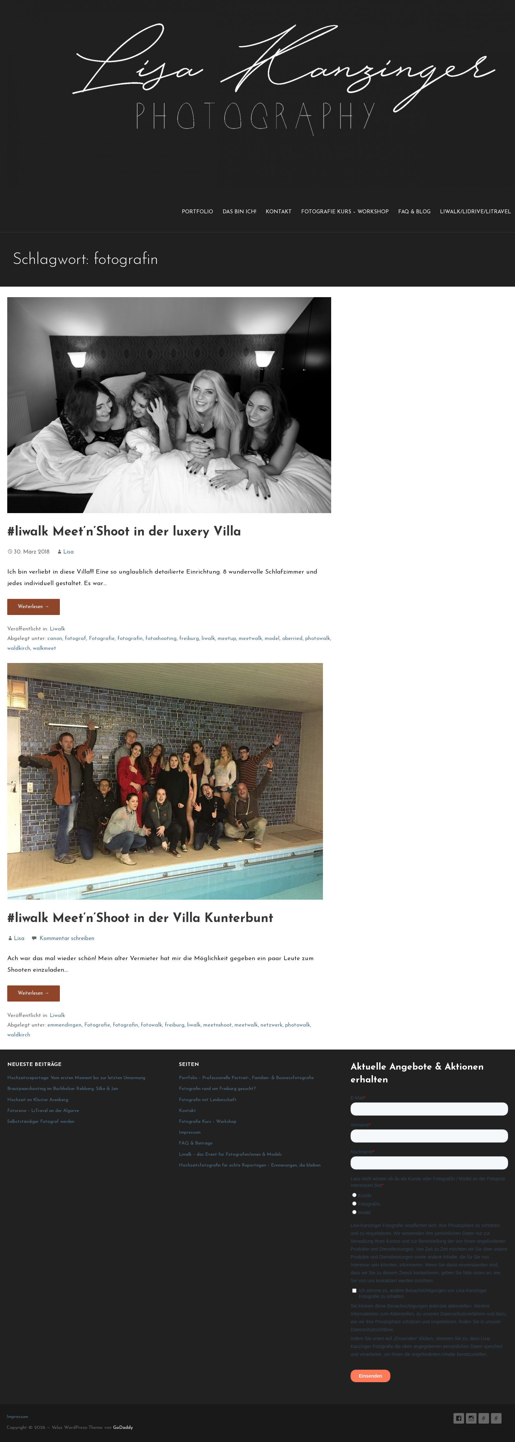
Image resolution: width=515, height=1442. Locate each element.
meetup (227, 638)
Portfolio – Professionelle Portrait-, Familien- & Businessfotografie (246, 1078)
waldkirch (18, 648)
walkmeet (44, 648)
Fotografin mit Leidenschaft (207, 1100)
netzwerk (271, 1025)
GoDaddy (123, 1427)
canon (54, 638)
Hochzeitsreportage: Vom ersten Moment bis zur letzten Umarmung (76, 1078)
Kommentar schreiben (66, 938)
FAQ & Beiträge (195, 1143)
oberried (292, 638)
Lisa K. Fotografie (459, 1418)
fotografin (130, 638)
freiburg (189, 638)
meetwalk (250, 638)
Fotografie (102, 638)
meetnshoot (217, 1025)
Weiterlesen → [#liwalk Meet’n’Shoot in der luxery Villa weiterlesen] (33, 606)
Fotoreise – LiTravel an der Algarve (43, 1110)
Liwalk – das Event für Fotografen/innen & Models (230, 1154)
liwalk (208, 638)
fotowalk (151, 1025)
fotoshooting (161, 638)
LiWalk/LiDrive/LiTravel (475, 212)
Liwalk (57, 629)
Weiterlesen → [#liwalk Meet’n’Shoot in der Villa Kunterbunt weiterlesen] (33, 993)
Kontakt (279, 212)
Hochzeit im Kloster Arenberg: (38, 1100)
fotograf (75, 638)
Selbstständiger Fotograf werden (40, 1121)
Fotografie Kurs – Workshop (345, 212)
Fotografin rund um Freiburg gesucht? (217, 1088)
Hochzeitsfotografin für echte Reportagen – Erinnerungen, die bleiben (250, 1165)
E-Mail (483, 1418)
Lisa (68, 552)
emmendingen (64, 1025)
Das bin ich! (239, 212)
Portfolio (197, 212)
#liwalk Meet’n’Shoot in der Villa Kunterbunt (140, 918)
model (272, 638)
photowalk (317, 638)
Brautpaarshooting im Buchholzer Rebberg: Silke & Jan (62, 1088)
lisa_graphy (471, 1418)
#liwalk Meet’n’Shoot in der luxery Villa (124, 532)
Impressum (190, 1132)
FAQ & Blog (414, 212)
